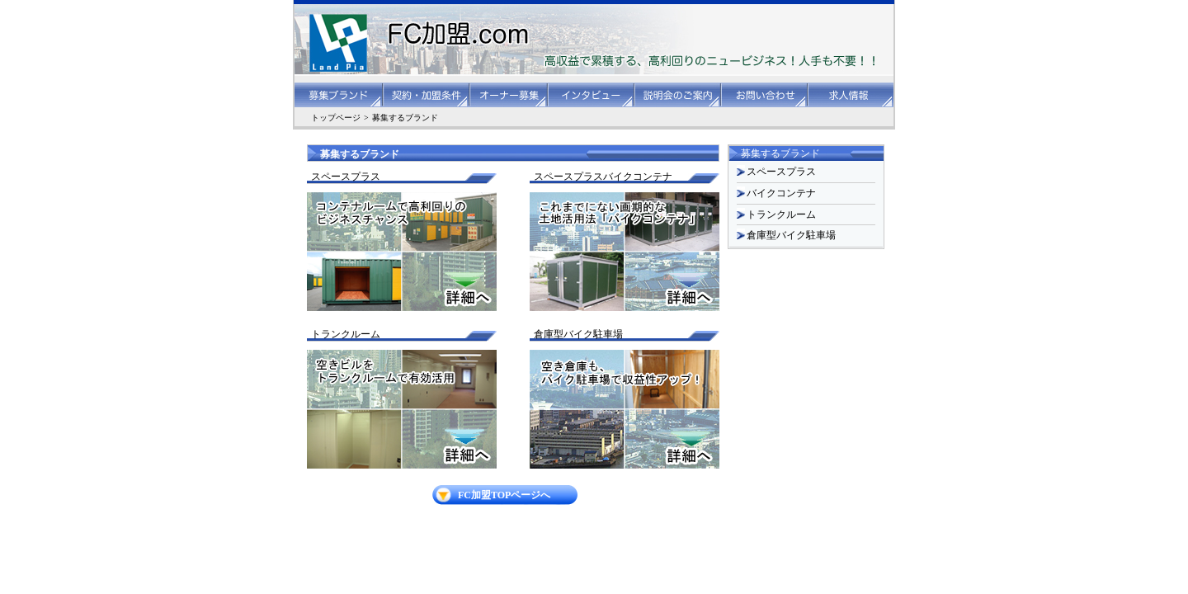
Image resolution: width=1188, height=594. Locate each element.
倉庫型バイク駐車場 (791, 235)
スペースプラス (781, 171)
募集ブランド (339, 94)
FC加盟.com (420, 43)
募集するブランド (405, 117)
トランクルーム (781, 214)
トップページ (336, 117)
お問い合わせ (765, 94)
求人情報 (850, 94)
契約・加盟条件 (427, 94)
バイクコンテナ (781, 193)
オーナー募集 (509, 94)
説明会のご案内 (678, 94)
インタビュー (592, 94)
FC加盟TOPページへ (504, 495)
